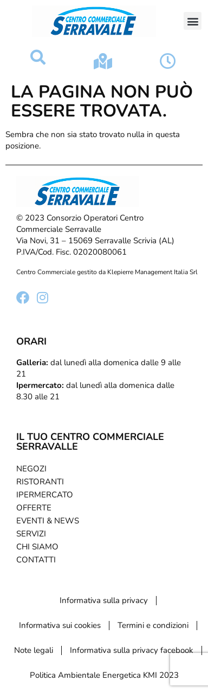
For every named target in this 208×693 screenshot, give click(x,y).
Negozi (31, 468)
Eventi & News (47, 520)
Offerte (33, 507)
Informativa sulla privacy (104, 600)
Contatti (36, 559)
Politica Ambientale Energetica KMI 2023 (104, 675)
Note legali (33, 650)
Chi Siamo (37, 546)
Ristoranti (40, 481)
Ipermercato (44, 494)
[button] (193, 21)
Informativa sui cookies (60, 625)
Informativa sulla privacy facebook (131, 650)
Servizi (31, 533)
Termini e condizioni (153, 625)
